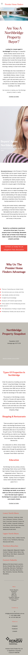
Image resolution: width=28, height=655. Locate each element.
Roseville (22, 537)
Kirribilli (4, 523)
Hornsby (9, 537)
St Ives (9, 539)
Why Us (14, 594)
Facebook (15, 628)
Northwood (12, 527)
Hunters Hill (21, 521)
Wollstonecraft (6, 529)
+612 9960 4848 (15, 615)
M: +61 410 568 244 (14, 617)
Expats (14, 593)
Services (14, 596)
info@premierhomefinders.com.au (14, 613)
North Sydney (14, 525)
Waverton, (18, 527)
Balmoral (5, 517)
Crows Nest (9, 521)
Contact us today (14, 96)
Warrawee (5, 541)
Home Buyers (14, 590)
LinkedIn (14, 631)
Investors (14, 591)
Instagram (15, 626)
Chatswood (9, 519)
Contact (14, 600)
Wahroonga (21, 539)
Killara (13, 537)
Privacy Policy (14, 599)
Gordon (5, 537)
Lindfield (9, 523)
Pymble (5, 539)
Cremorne (14, 519)
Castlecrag (16, 517)
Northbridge (6, 527)
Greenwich (15, 521)
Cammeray (10, 517)
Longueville (14, 523)
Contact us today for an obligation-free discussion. (14, 248)
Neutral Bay (21, 525)
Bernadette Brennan (6, 171)
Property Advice (14, 597)
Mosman (8, 525)
